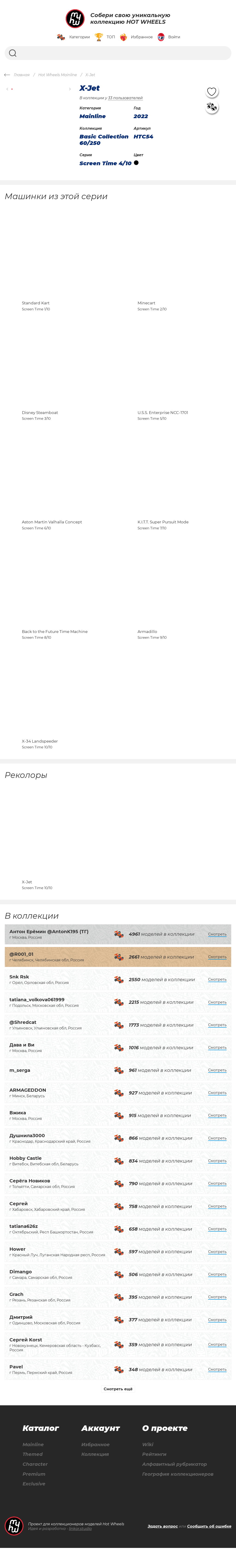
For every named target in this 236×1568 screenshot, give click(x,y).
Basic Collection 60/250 (104, 139)
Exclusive (34, 1504)
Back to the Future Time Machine (55, 644)
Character (35, 1484)
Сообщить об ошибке (209, 1546)
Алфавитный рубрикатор (174, 1484)
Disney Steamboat (40, 419)
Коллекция (95, 1474)
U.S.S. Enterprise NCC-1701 (163, 419)
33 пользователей (125, 98)
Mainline (33, 1464)
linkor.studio (80, 1549)
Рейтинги (154, 1474)
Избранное (95, 1464)
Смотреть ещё (118, 1408)
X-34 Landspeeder (40, 757)
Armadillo (147, 644)
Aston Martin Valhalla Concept (52, 532)
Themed (33, 1474)
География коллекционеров (177, 1494)
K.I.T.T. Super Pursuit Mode (163, 532)
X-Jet (27, 901)
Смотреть (217, 954)
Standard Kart (36, 306)
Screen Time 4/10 (106, 163)
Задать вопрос (163, 1546)
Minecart (146, 306)
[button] (7, 89)
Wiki (147, 1464)
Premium (34, 1494)
